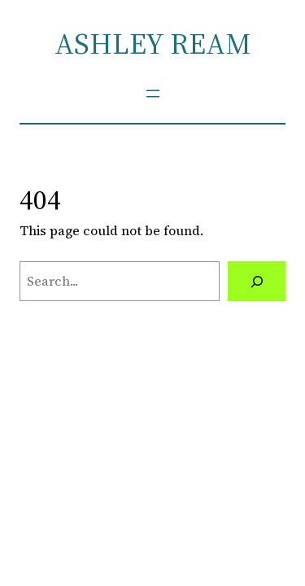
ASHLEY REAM (152, 43)
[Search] (256, 281)
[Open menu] (153, 93)
